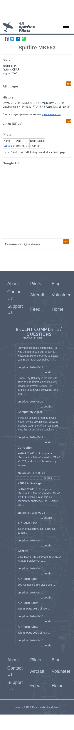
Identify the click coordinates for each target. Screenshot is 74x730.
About (13, 283)
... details (46, 372)
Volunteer (61, 294)
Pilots (35, 283)
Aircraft (37, 294)
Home (57, 309)
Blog (56, 283)
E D (9, 146)
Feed (35, 309)
